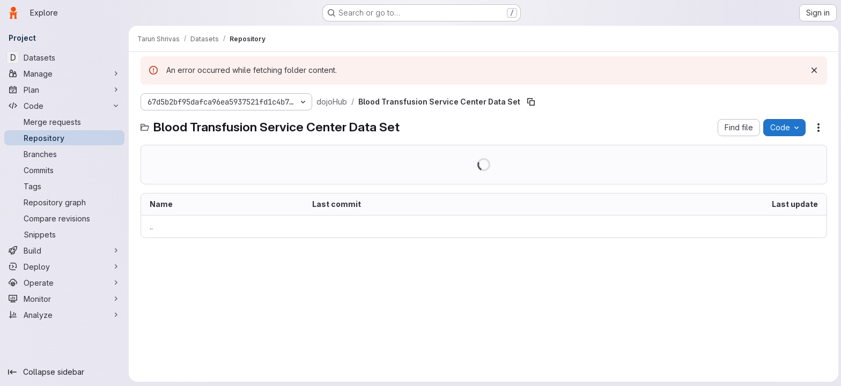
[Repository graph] (64, 202)
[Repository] (64, 137)
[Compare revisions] (64, 218)
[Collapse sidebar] (64, 372)
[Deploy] (64, 266)
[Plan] (64, 89)
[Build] (64, 250)
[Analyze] (64, 314)
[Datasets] (64, 57)
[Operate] (64, 282)
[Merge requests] (64, 121)
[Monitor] (64, 298)
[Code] (64, 105)
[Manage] (64, 73)
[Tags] (64, 186)
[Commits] (64, 169)
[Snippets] (64, 234)
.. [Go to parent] (150, 226)
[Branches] (64, 153)
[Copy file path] (529, 101)
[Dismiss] (813, 70)
